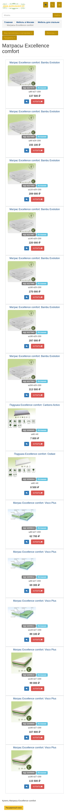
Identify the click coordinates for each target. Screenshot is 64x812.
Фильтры (51, 33)
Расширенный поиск (14, 808)
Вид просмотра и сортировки (18, 33)
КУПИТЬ (37, 101)
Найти (57, 15)
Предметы (9, 38)
